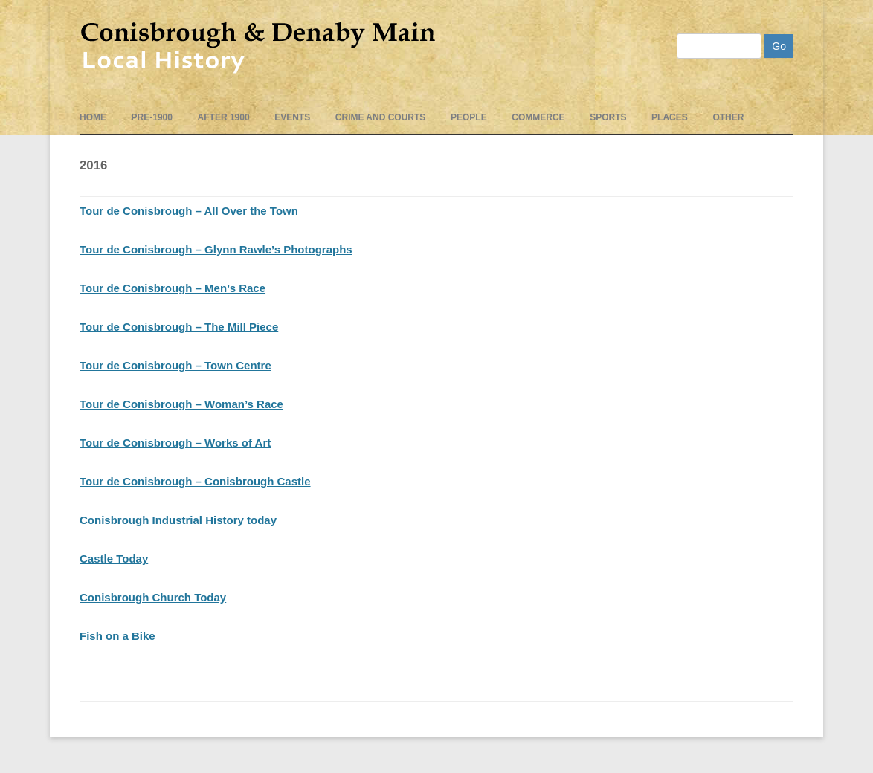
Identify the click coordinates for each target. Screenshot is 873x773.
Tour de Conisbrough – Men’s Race (172, 288)
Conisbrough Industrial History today (178, 520)
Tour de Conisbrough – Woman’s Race (181, 404)
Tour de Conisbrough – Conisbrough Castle (195, 481)
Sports (608, 117)
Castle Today (114, 558)
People (469, 117)
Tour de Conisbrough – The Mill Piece (179, 326)
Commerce (538, 117)
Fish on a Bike (117, 636)
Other (728, 117)
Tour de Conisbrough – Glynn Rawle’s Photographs (216, 249)
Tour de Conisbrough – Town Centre (175, 365)
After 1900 (224, 117)
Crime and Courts (380, 117)
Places (669, 117)
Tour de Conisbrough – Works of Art (175, 442)
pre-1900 (152, 117)
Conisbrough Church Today (153, 597)
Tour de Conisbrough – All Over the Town (189, 210)
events (292, 117)
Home (93, 117)
